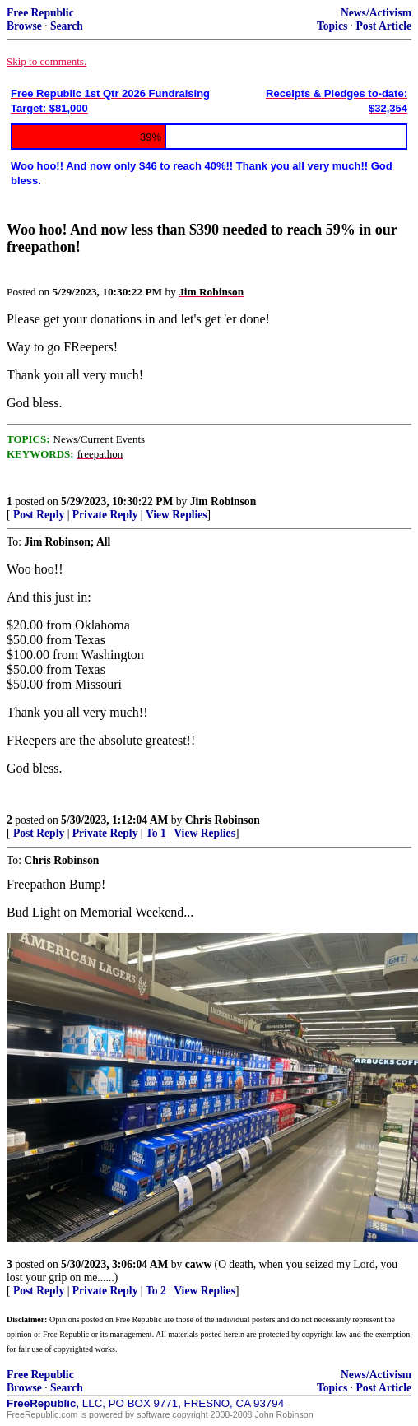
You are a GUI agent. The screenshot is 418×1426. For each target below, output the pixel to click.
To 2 (156, 1290)
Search (66, 26)
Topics (332, 26)
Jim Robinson (223, 501)
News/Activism (376, 13)
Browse (24, 26)
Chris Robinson (222, 820)
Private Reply (105, 515)
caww (198, 1264)
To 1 (156, 833)
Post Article (383, 26)
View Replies (176, 515)
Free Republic (40, 13)
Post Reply (38, 515)
